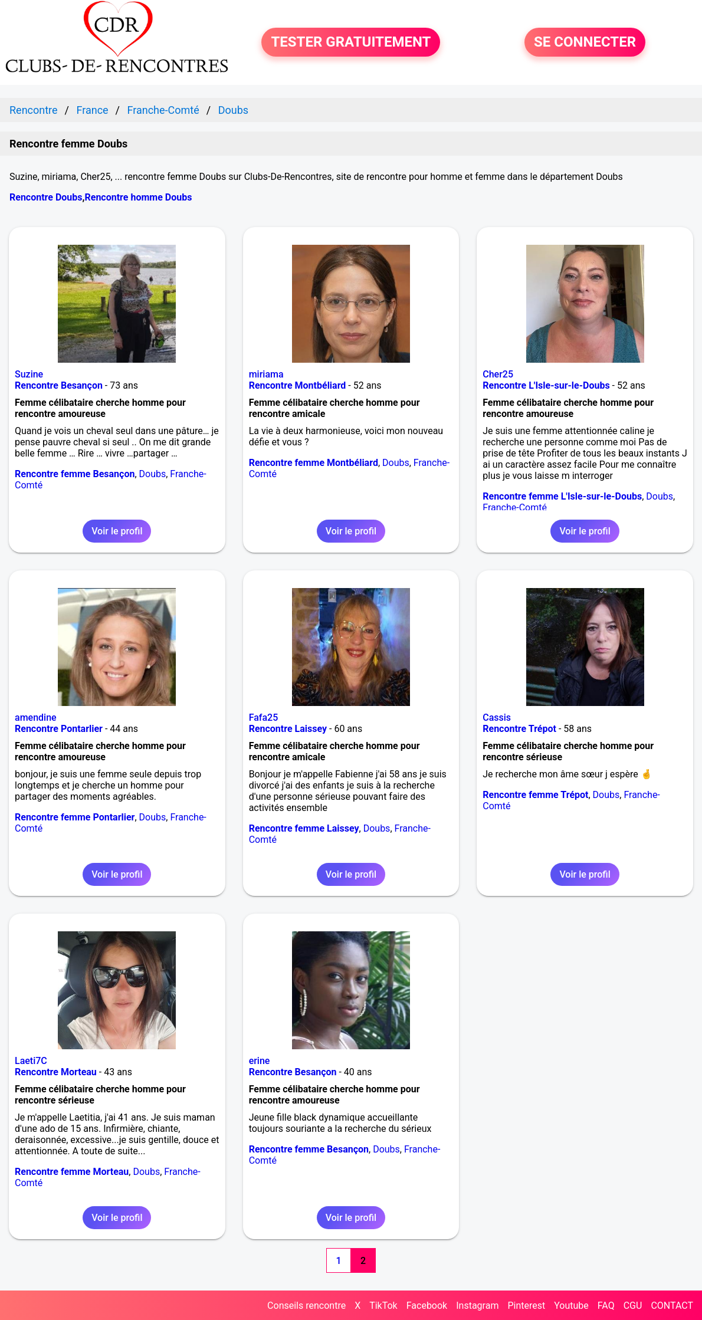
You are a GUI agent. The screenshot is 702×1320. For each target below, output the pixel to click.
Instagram (477, 1305)
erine (259, 1060)
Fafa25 (263, 717)
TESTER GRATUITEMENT (351, 42)
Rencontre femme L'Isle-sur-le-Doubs (562, 496)
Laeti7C (31, 1060)
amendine (36, 717)
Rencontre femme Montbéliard (313, 462)
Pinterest (526, 1305)
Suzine (29, 374)
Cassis (497, 717)
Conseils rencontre (306, 1305)
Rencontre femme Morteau (72, 1171)
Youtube (571, 1305)
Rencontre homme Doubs (138, 197)
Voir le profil (116, 531)
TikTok (383, 1305)
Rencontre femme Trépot (535, 794)
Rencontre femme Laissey (304, 828)
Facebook (426, 1305)
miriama (266, 374)
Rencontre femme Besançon (75, 474)
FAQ (606, 1305)
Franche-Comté (515, 507)
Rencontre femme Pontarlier (75, 817)
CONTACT (672, 1305)
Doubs (152, 474)
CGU (633, 1305)
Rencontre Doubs (46, 197)
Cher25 (498, 374)
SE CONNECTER (585, 42)
